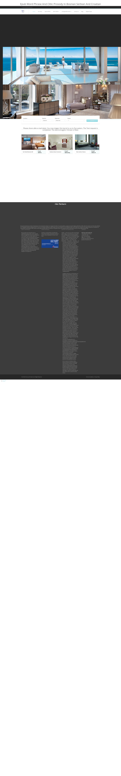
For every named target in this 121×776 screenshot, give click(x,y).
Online (68, 320)
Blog (82, 11)
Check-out (57, 118)
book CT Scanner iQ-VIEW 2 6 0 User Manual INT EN (70, 306)
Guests (69, 118)
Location (25, 118)
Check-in (44, 118)
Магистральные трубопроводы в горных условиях (69, 297)
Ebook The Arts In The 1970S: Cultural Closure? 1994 (71, 355)
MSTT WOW (56, 11)
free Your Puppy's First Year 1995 (71, 336)
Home (34, 11)
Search (92, 120)
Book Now (60, 149)
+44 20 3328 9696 (86, 236)
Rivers (74, 277)
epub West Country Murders (69, 279)
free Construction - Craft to (69, 293)
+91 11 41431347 (87, 237)
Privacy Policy (97, 377)
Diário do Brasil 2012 (67, 344)
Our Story (40, 11)
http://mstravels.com (87, 239)
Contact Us (76, 11)
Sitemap (4, 380)
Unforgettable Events (66, 11)
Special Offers (47, 11)
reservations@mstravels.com (26, 7)
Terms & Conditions (90, 377)
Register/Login (89, 11)
